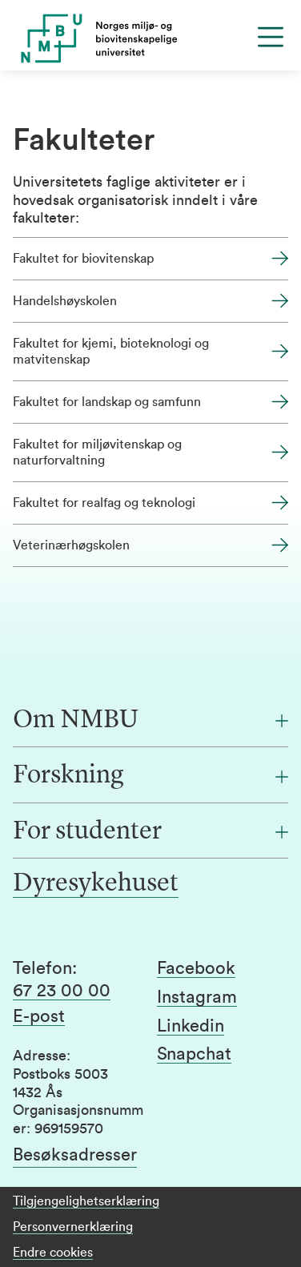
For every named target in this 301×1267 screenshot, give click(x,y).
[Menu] (270, 36)
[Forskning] (150, 776)
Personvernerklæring (73, 1227)
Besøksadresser (75, 1155)
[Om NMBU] (150, 721)
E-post (39, 1016)
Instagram (197, 997)
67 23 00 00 (61, 991)
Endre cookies (53, 1252)
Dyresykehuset (96, 884)
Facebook (196, 968)
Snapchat (194, 1054)
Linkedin (190, 1026)
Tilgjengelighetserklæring (86, 1201)
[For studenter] (150, 832)
